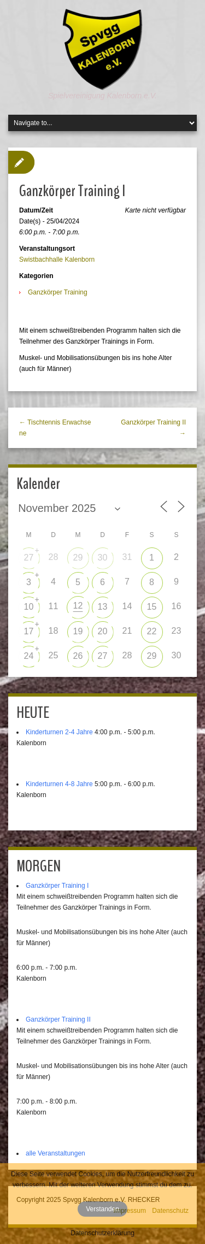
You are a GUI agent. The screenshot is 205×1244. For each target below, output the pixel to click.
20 (103, 631)
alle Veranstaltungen (55, 1153)
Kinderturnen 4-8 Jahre (59, 784)
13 (103, 606)
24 (29, 656)
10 (29, 606)
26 (78, 656)
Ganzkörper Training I (57, 885)
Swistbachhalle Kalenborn (57, 259)
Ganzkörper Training (57, 292)
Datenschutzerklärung (102, 1233)
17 (29, 631)
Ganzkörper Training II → (153, 427)
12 (78, 605)
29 (78, 557)
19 (78, 631)
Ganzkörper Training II (58, 1019)
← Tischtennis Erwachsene (55, 427)
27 (29, 557)
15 (152, 606)
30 (103, 557)
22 (152, 631)
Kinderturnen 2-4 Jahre (59, 732)
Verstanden (102, 1209)
